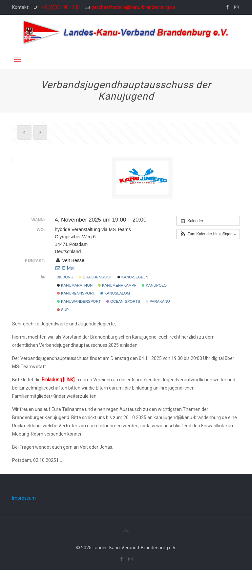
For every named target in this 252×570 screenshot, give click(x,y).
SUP (63, 310)
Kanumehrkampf (117, 285)
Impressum (24, 498)
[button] (208, 234)
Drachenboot (95, 277)
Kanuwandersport (79, 301)
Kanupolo (154, 285)
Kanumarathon (75, 285)
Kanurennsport (76, 293)
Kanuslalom (115, 293)
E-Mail (65, 268)
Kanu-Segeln (132, 277)
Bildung (65, 277)
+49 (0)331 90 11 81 (60, 7)
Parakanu (158, 301)
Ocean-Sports (123, 301)
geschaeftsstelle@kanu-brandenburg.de (133, 7)
